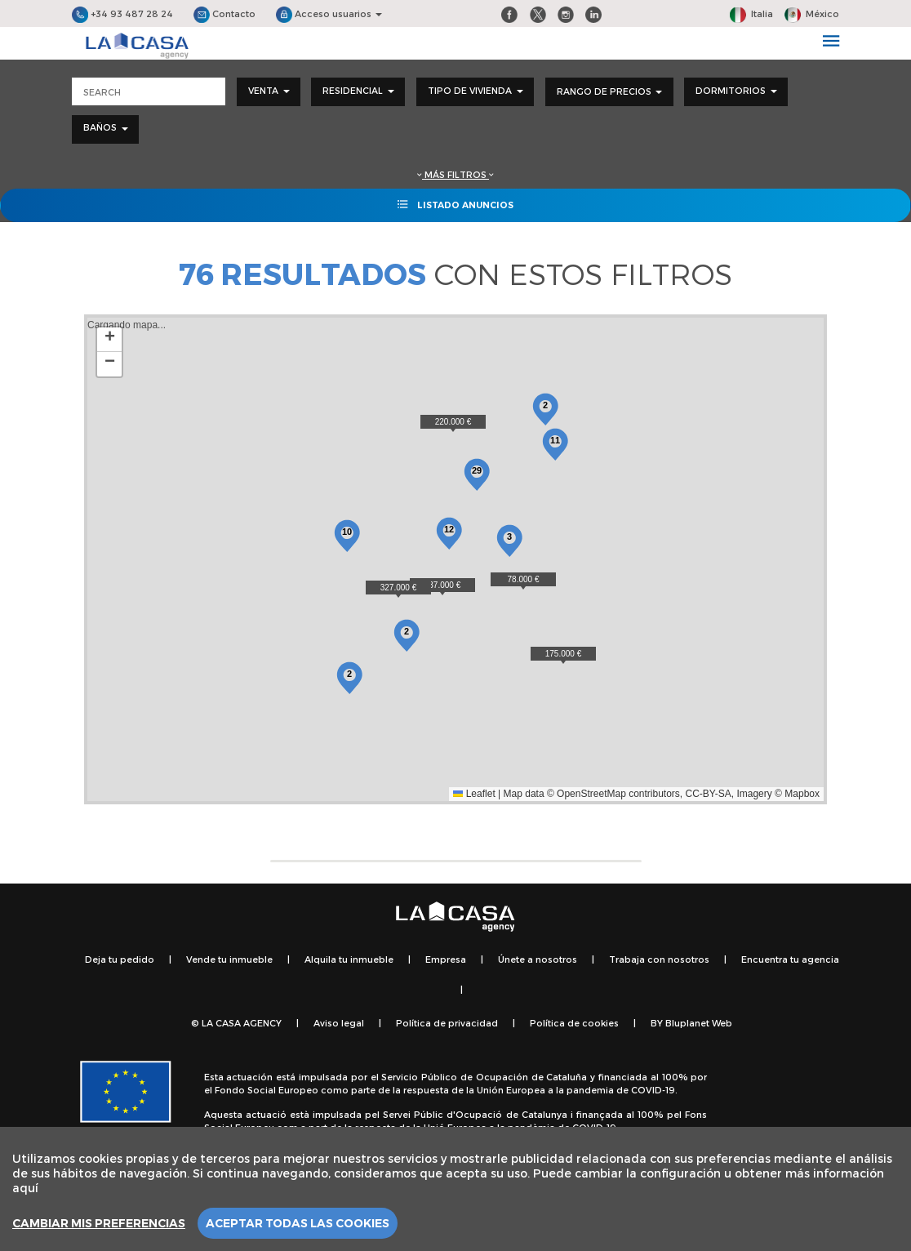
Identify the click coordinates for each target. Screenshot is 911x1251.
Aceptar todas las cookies (297, 1223)
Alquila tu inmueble (348, 959)
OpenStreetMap (591, 793)
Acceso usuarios (329, 13)
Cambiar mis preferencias (98, 1223)
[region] (455, 1189)
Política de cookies (574, 1022)
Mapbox (802, 793)
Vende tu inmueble (229, 959)
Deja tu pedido (119, 959)
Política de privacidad (447, 1022)
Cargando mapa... (453, 559)
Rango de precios (609, 91)
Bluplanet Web (698, 1022)
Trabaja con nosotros (659, 959)
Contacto (224, 13)
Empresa (445, 959)
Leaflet (474, 793)
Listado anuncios (455, 204)
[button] (523, 581)
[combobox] (268, 92)
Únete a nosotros (537, 959)
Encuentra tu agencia (790, 959)
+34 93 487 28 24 (122, 13)
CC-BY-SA (708, 793)
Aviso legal (338, 1022)
